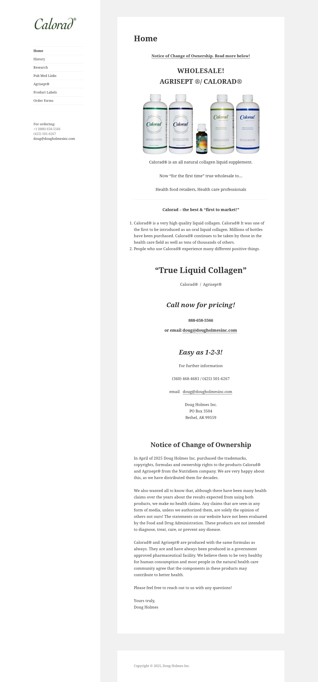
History (39, 59)
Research (40, 67)
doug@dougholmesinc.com (54, 138)
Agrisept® (41, 84)
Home (38, 51)
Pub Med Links (44, 75)
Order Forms (43, 100)
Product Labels (45, 92)
